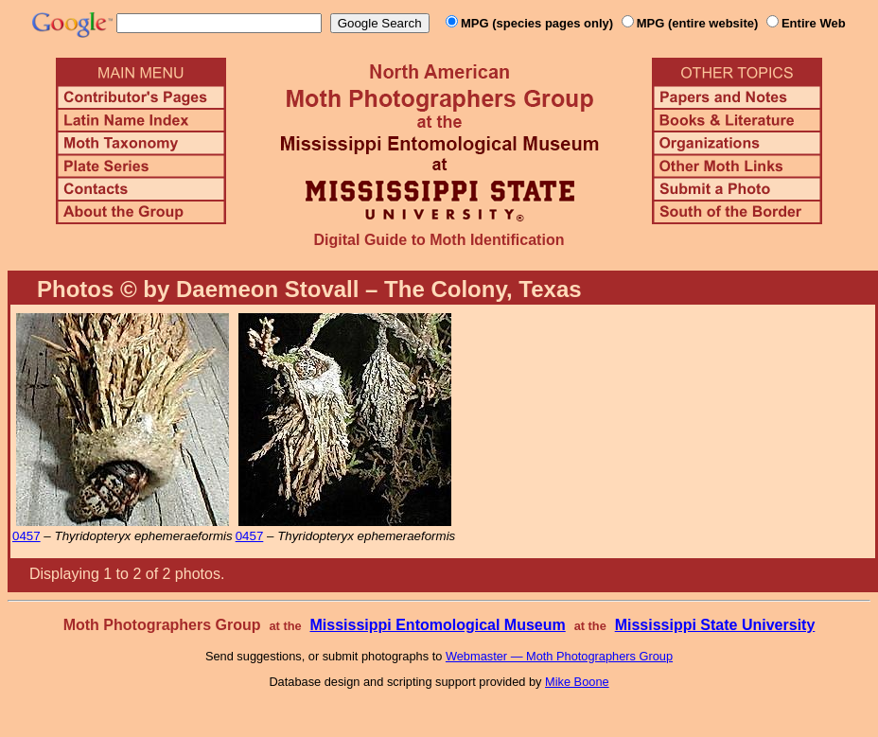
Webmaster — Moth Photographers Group (559, 656)
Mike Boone (577, 682)
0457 (26, 536)
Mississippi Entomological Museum (437, 625)
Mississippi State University (715, 625)
